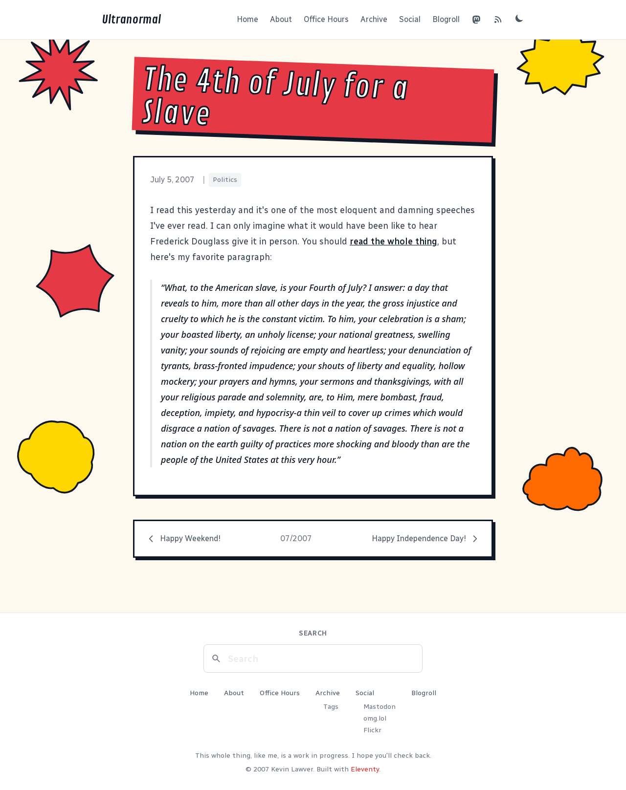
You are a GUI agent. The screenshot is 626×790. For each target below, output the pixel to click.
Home (247, 19)
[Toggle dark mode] (519, 18)
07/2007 (296, 538)
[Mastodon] (476, 19)
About (281, 19)
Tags (330, 706)
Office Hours (326, 19)
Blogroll (446, 19)
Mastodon (379, 706)
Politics (225, 180)
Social (410, 19)
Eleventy (365, 769)
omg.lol (374, 718)
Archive (373, 19)
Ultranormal (131, 19)
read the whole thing (393, 241)
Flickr (372, 730)
